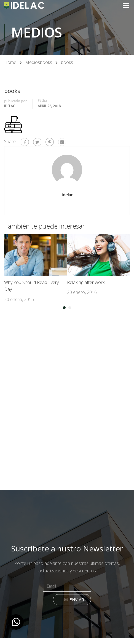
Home (10, 62)
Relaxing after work (85, 282)
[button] (64, 307)
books (46, 62)
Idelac (9, 106)
